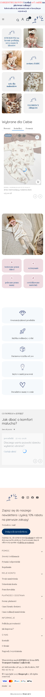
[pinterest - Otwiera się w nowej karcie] (22, 497)
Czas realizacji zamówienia (13, 612)
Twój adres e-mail (8, 525)
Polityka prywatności (11, 623)
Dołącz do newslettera (16, 531)
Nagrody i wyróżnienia (12, 651)
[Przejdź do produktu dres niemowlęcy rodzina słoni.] (22, 159)
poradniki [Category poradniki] (9, 438)
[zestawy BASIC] (33, 60)
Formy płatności (9, 601)
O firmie (5, 646)
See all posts (8, 429)
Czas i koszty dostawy (11, 606)
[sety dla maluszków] (12, 82)
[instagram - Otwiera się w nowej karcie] (27, 497)
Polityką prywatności (26, 542)
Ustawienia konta (9, 584)
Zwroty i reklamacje (10, 556)
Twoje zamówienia (10, 578)
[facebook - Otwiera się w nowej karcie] (32, 497)
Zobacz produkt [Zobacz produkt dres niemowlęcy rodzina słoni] (38, 182)
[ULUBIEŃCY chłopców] (33, 103)
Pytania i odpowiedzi (11, 561)
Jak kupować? (8, 629)
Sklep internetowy (19, 694)
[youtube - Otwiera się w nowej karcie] (37, 497)
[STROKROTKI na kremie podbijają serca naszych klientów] (12, 38)
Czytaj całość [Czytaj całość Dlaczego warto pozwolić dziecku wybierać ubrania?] (10, 451)
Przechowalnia (8, 589)
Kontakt (5, 640)
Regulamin (29, 538)
